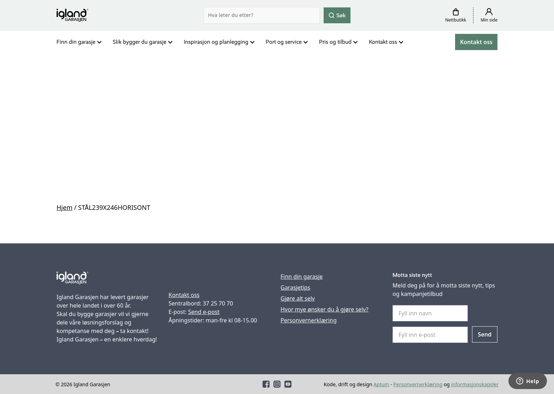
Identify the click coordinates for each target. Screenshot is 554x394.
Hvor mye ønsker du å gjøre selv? (325, 309)
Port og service (284, 41)
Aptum (381, 384)
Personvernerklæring (309, 320)
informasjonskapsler (475, 384)
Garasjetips (295, 287)
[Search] (262, 15)
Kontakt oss (383, 41)
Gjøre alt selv (298, 298)
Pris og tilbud (335, 41)
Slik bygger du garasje (139, 41)
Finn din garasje (76, 41)
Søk (337, 15)
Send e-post (203, 312)
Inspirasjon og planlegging (216, 41)
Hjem (64, 207)
